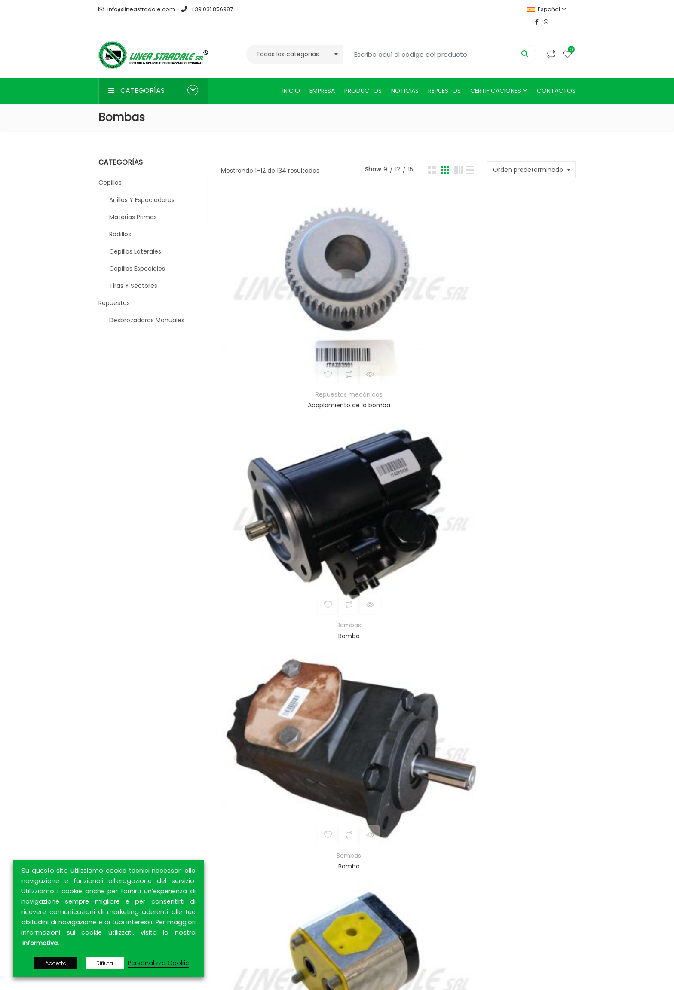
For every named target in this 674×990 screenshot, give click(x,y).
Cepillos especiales (137, 255)
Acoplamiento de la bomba (277, 285)
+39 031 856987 (207, 9)
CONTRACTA (155, 839)
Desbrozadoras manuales (146, 307)
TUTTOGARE (135, 798)
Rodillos (120, 221)
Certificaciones (495, 77)
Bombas (398, 274)
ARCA (138, 829)
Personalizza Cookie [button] (158, 963)
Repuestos (444, 77)
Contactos (556, 77)
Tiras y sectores (133, 273)
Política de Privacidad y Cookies (397, 836)
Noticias (405, 77)
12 (438, 683)
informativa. (40, 943)
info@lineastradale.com (136, 9)
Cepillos (110, 169)
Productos (363, 77)
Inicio (291, 77)
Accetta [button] (56, 963)
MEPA (106, 798)
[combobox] (294, 41)
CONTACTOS (496, 812)
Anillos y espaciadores (142, 187)
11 (416, 683)
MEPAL (168, 798)
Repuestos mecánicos (277, 274)
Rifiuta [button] (104, 963)
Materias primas (133, 204)
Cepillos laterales (135, 238)
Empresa (322, 77)
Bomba (397, 285)
